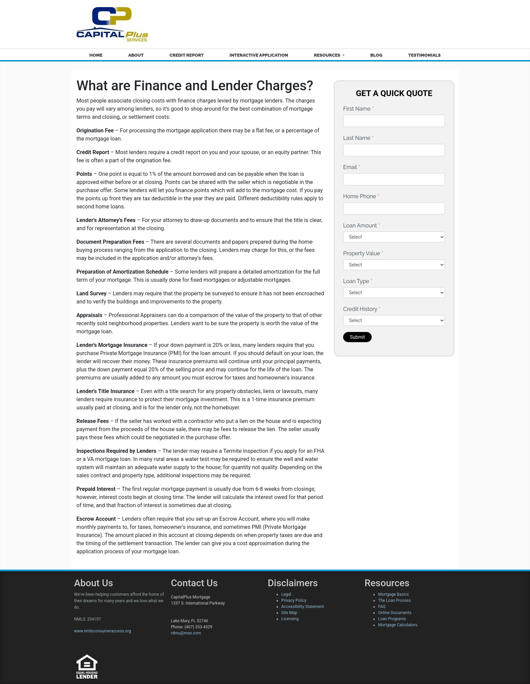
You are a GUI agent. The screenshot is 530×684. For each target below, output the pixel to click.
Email (351, 167)
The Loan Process (394, 600)
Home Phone (361, 196)
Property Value (363, 253)
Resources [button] (327, 55)
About (135, 55)
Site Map (289, 612)
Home (96, 55)
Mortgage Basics (393, 594)
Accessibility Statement (302, 606)
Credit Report (187, 55)
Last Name (358, 138)
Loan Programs (392, 618)
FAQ (382, 606)
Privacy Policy (293, 600)
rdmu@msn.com (186, 633)
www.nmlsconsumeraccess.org (102, 631)
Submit (357, 337)
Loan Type (357, 281)
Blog (376, 55)
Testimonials (424, 55)
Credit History (361, 309)
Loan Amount (361, 225)
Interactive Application (259, 55)
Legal (286, 594)
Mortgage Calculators (397, 625)
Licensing (290, 618)
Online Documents (394, 612)
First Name (358, 109)
